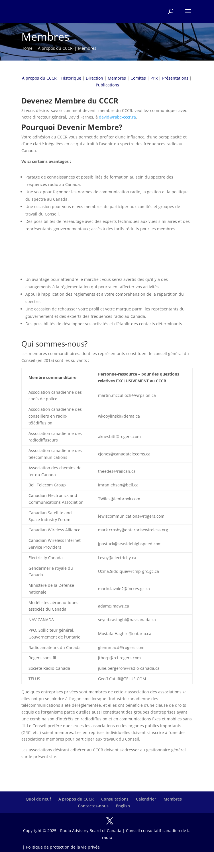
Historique (71, 78)
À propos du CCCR (39, 78)
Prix (154, 78)
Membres (117, 78)
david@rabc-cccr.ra (117, 117)
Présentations (175, 78)
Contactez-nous (93, 806)
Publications (107, 85)
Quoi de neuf (38, 799)
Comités (138, 78)
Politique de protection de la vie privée (63, 847)
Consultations (115, 799)
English (123, 806)
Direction (94, 78)
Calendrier (146, 799)
